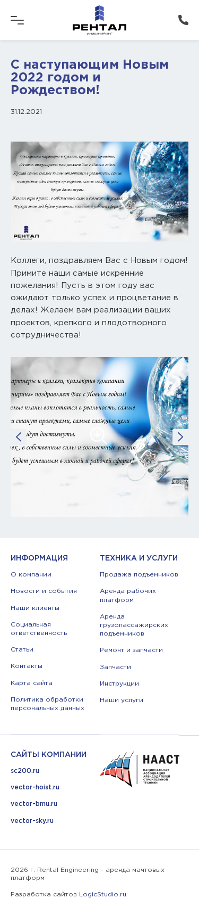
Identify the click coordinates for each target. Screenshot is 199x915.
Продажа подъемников (139, 575)
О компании (31, 575)
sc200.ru (25, 771)
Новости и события (44, 591)
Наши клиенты (35, 608)
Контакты (26, 666)
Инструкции (119, 684)
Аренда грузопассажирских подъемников (134, 625)
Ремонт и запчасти (131, 650)
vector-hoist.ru (35, 787)
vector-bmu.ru (34, 804)
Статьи (22, 650)
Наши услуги (121, 700)
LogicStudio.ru (102, 894)
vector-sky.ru (32, 821)
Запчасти (115, 667)
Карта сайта (32, 683)
